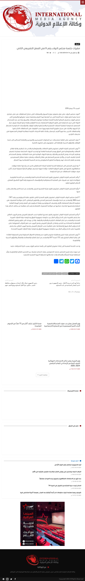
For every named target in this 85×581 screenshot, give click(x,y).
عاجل (59, 273)
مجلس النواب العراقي (49, 273)
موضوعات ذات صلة (74, 291)
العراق (77, 44)
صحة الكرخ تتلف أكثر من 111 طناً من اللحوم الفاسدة (24, 325)
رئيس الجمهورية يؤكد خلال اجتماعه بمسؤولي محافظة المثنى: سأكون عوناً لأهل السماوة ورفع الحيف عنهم (22, 282)
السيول (65, 273)
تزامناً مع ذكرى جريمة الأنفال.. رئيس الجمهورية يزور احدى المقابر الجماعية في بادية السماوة (63, 282)
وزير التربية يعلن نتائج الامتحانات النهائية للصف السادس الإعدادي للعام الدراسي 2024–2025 (64, 363)
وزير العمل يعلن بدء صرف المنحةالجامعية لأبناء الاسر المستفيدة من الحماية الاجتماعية (62, 325)
